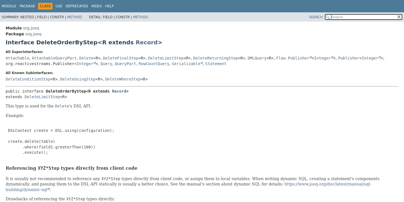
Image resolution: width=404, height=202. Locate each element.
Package (27, 6)
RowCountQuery (154, 63)
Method (74, 17)
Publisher (348, 58)
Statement (216, 63)
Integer (322, 58)
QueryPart (125, 63)
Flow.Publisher (292, 58)
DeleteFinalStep (120, 58)
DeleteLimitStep (165, 58)
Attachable (17, 58)
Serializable (186, 63)
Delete (86, 58)
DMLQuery (257, 58)
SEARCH (316, 17)
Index (96, 6)
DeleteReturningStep (215, 58)
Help (109, 6)
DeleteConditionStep (28, 79)
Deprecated (77, 6)
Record (147, 42)
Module (9, 6)
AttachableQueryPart (54, 58)
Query (106, 63)
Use (59, 6)
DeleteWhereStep (123, 79)
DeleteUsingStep (77, 79)
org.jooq (31, 28)
